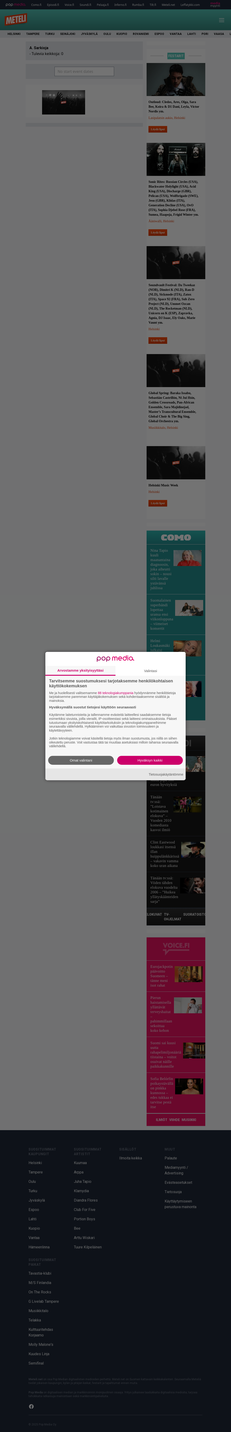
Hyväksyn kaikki (149, 760)
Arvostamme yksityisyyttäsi (80, 670)
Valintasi (150, 671)
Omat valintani (81, 760)
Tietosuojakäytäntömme (166, 774)
